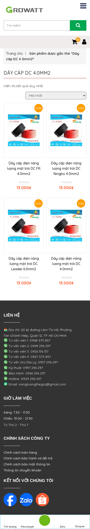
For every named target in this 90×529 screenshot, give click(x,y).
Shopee (79, 522)
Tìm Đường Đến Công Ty (10, 522)
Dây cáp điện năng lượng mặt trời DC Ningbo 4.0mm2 (66, 168)
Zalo (62, 522)
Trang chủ (14, 53)
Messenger (27, 522)
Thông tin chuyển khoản (22, 470)
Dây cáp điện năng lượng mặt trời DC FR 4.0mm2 (23, 168)
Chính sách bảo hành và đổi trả (28, 458)
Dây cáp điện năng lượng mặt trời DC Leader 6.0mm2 (24, 263)
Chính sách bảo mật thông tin (27, 464)
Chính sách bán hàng (20, 452)
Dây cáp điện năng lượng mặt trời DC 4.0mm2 (66, 263)
